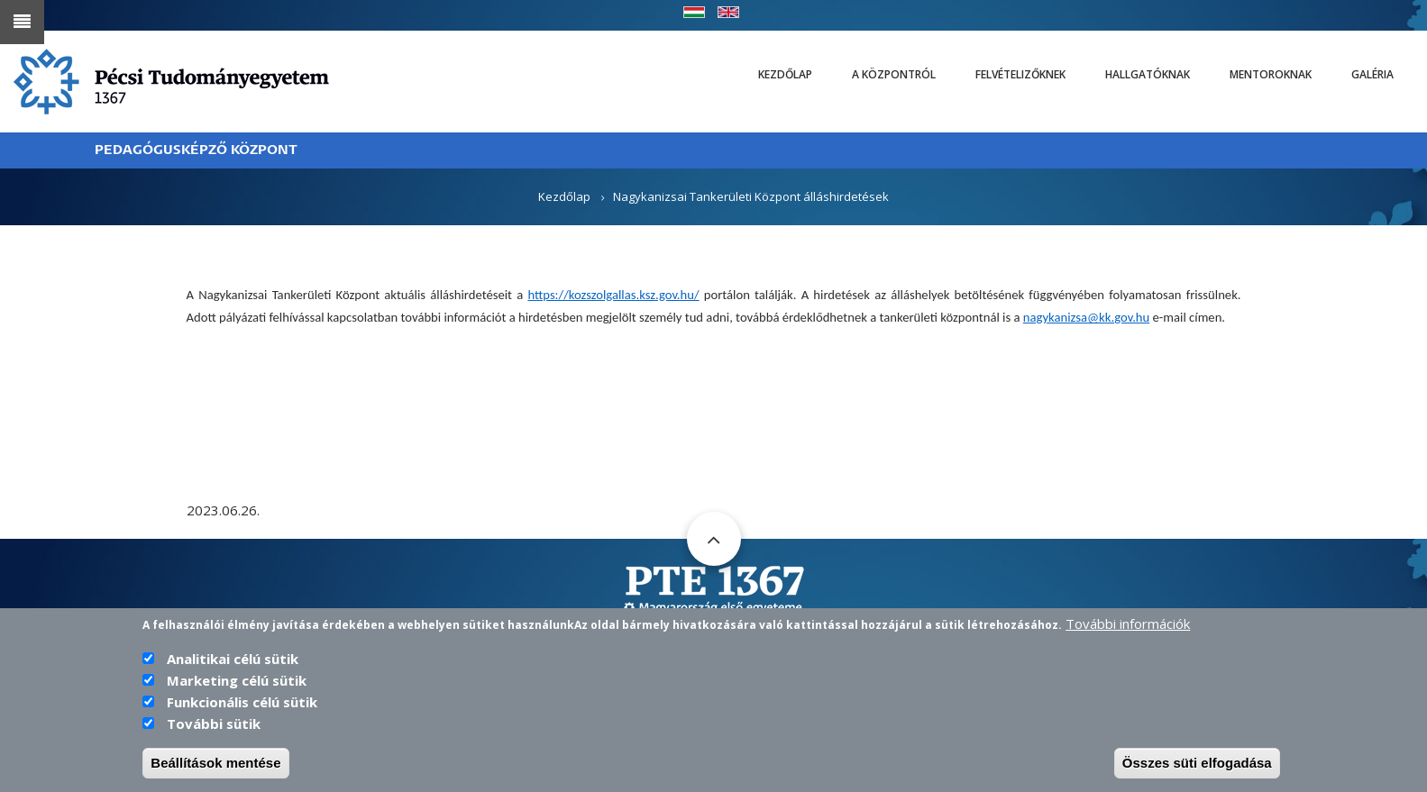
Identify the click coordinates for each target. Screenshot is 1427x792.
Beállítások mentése (215, 763)
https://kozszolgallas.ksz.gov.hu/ (613, 295)
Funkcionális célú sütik (242, 703)
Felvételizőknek (1020, 74)
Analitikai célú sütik (232, 660)
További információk (1128, 624)
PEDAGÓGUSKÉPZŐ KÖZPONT (196, 150)
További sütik (214, 724)
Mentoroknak (1271, 74)
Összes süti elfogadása (1197, 763)
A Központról (894, 74)
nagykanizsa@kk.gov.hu (1086, 317)
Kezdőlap (785, 74)
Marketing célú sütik (236, 681)
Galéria (1372, 74)
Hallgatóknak (1147, 74)
